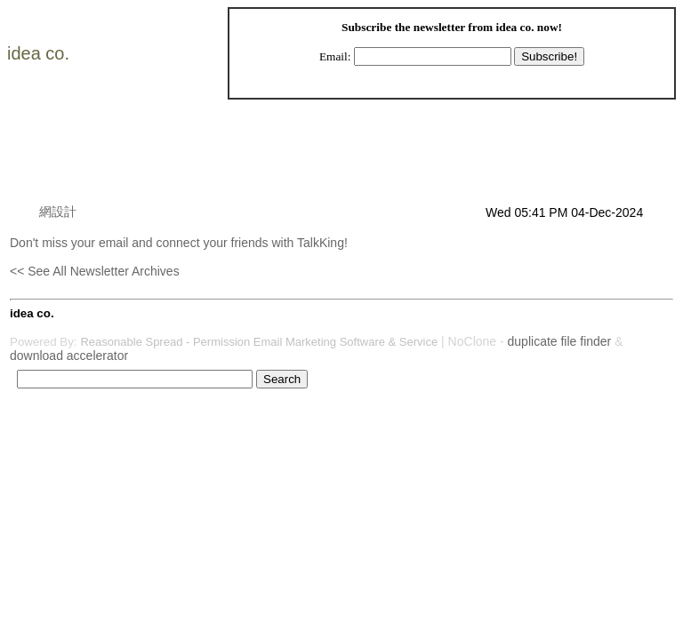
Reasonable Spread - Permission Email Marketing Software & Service (259, 341)
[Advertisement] (333, 164)
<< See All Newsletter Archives (95, 271)
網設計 (57, 211)
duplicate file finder (560, 341)
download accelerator (69, 355)
